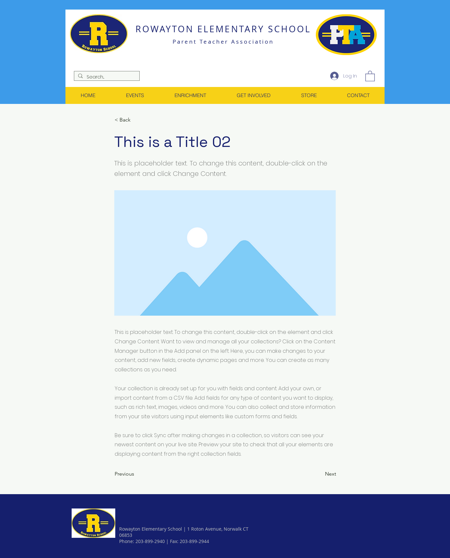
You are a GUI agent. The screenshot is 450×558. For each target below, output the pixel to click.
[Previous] (136, 473)
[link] (370, 75)
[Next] (319, 473)
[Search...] (106, 76)
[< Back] (136, 120)
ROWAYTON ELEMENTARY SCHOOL (223, 29)
